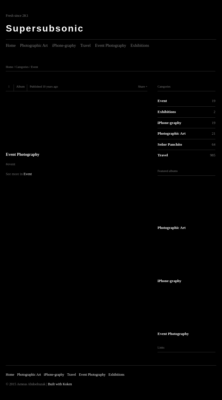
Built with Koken (60, 384)
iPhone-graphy (64, 45)
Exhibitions (139, 45)
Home (11, 45)
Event (34, 66)
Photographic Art (34, 45)
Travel (85, 45)
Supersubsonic (45, 28)
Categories (22, 66)
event (11, 164)
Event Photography (110, 45)
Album (20, 86)
